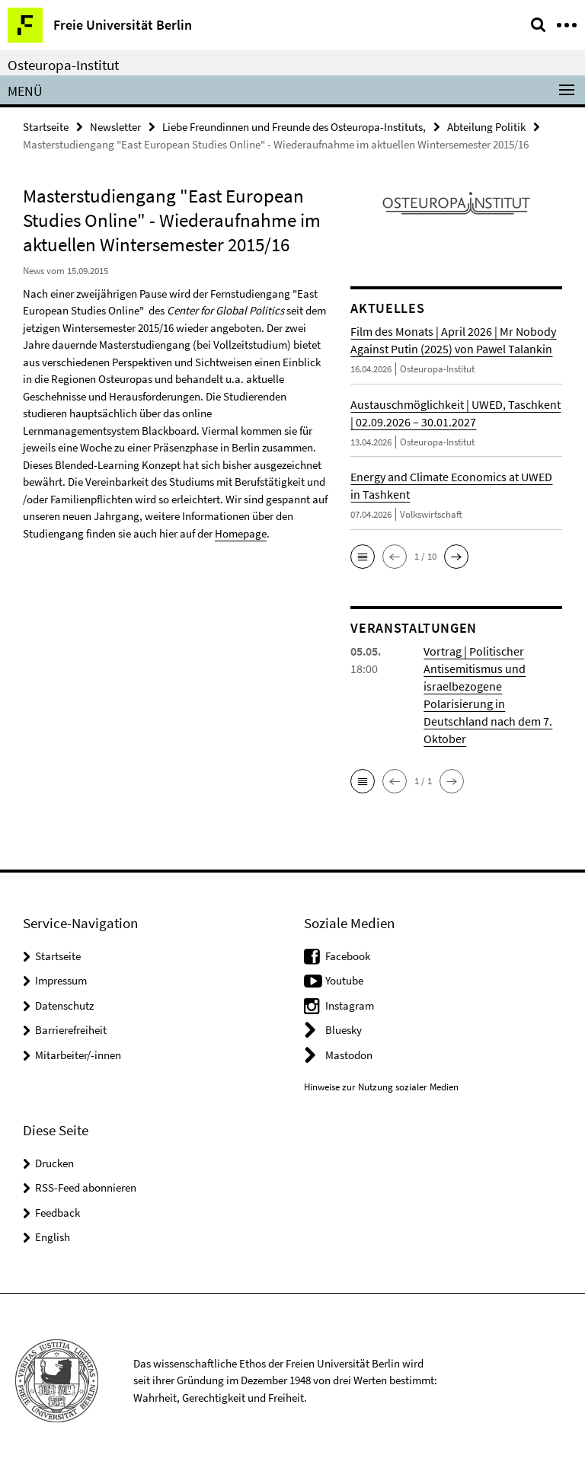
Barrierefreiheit (71, 1030)
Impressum (61, 980)
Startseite (46, 127)
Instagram (349, 1005)
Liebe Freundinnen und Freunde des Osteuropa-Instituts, (294, 127)
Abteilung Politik (486, 127)
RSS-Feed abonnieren (85, 1187)
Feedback (57, 1212)
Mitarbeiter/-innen (78, 1055)
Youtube (344, 980)
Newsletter (115, 127)
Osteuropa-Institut (63, 65)
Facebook (347, 956)
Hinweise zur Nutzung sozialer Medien (381, 1086)
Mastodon (348, 1055)
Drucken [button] (54, 1163)
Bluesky (343, 1030)
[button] (362, 556)
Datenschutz (64, 1005)
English (52, 1237)
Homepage (241, 533)
